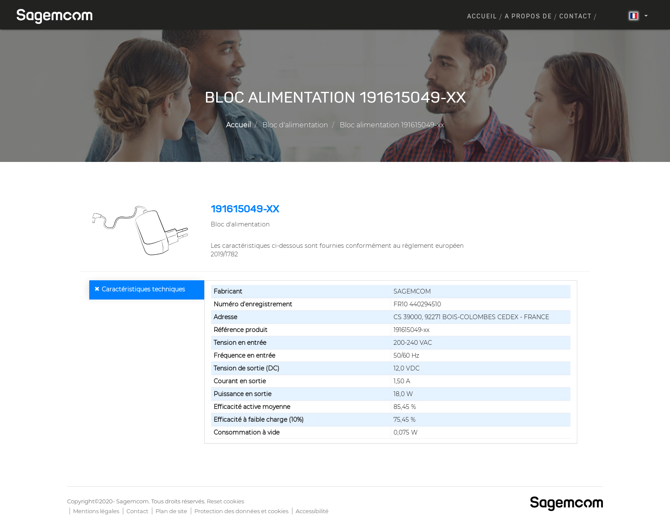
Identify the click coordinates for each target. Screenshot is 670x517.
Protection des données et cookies (241, 511)
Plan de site (171, 511)
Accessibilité (312, 511)
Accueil (482, 17)
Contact (575, 17)
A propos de (528, 17)
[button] (142, 231)
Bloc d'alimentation (295, 125)
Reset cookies (225, 501)
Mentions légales (96, 511)
